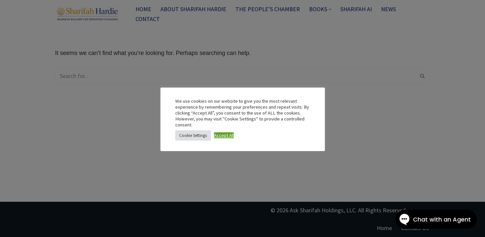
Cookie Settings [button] (193, 135)
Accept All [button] (224, 135)
